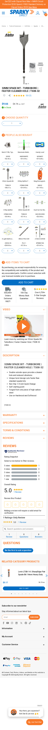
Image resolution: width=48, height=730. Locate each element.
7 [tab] (33, 594)
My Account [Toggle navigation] (7, 636)
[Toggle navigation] (3, 12)
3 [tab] (18, 594)
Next (46, 575)
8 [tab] (36, 594)
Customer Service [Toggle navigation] (10, 644)
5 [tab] (26, 594)
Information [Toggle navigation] (7, 628)
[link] (7, 522)
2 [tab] (15, 594)
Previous (1, 575)
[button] (37, 13)
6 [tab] (29, 594)
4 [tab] (22, 594)
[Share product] (9, 95)
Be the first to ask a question (18, 550)
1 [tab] (11, 594)
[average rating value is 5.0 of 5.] (21, 95)
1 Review (23, 522)
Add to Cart (26, 282)
